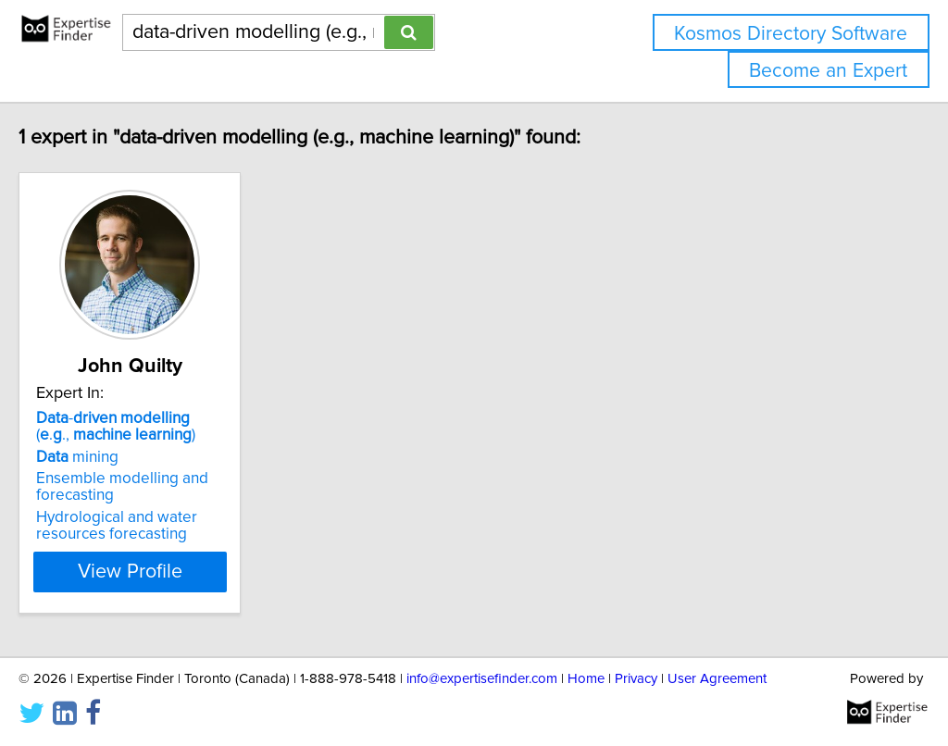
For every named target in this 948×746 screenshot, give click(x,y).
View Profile (192, 572)
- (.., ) (170, 426)
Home (586, 679)
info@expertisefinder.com (481, 679)
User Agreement (717, 679)
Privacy (636, 679)
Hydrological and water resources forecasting (155, 525)
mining (116, 457)
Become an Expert (828, 71)
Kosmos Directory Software (790, 34)
